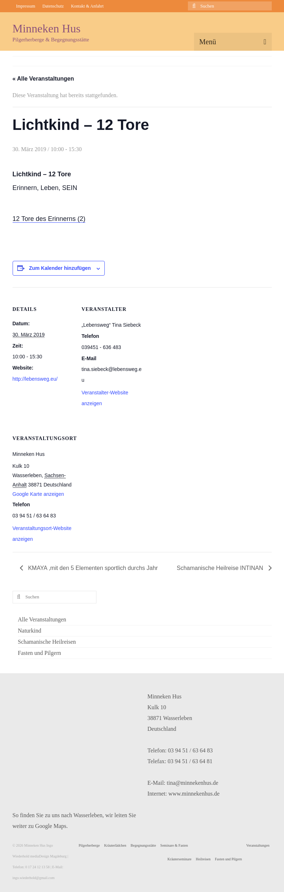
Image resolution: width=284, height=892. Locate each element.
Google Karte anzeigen (38, 494)
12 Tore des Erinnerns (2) (49, 218)
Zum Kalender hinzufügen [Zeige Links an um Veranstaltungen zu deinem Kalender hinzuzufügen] (60, 268)
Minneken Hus (47, 28)
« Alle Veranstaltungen (43, 79)
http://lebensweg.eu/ (35, 379)
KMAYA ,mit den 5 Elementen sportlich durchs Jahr (92, 568)
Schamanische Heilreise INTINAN (221, 568)
